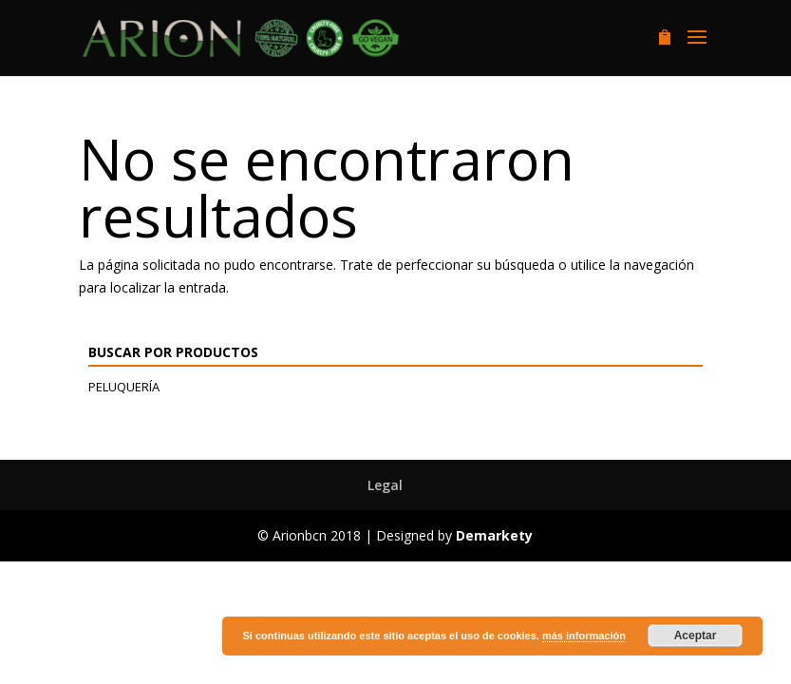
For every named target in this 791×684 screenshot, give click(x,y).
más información (584, 635)
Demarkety (494, 535)
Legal (385, 485)
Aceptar (695, 635)
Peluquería (124, 386)
